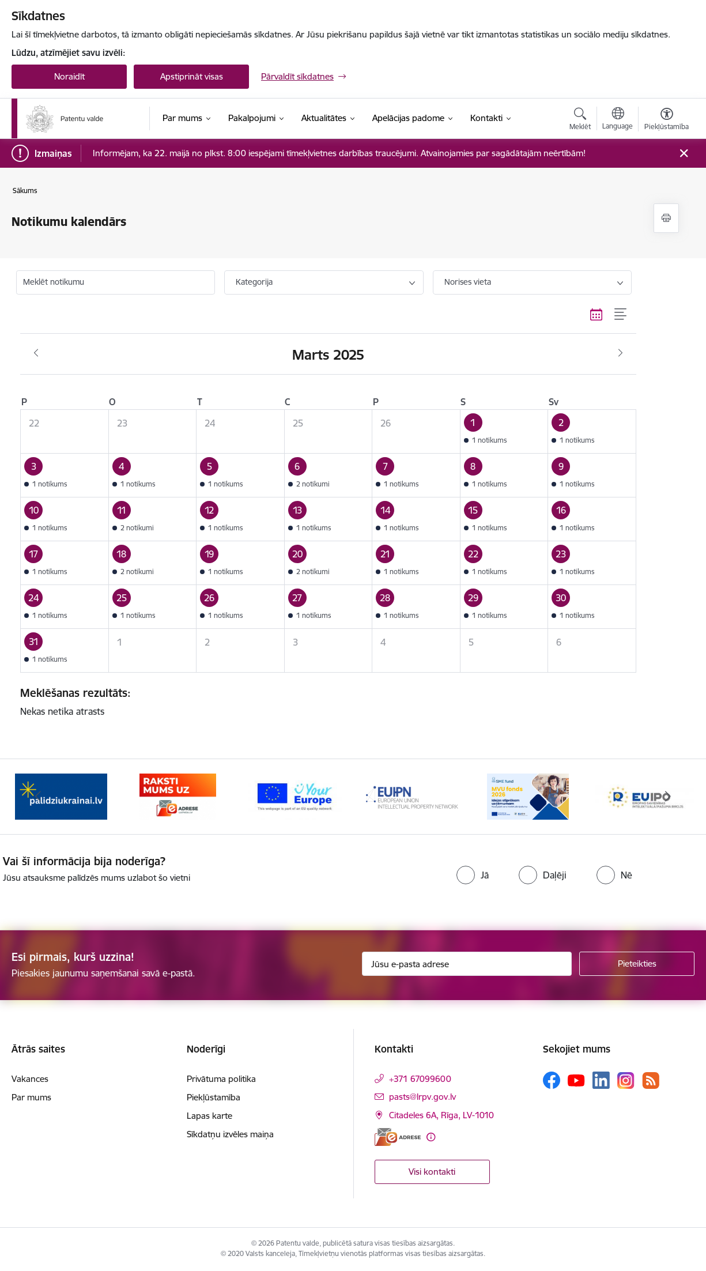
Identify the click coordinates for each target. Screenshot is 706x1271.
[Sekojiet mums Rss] (650, 1080)
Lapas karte (209, 1115)
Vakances (30, 1078)
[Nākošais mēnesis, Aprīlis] (620, 353)
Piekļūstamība (213, 1097)
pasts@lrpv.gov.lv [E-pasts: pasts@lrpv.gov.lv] (422, 1096)
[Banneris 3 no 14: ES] (295, 795)
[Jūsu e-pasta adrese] (467, 964)
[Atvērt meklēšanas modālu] (580, 120)
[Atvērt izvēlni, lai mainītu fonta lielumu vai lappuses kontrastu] (666, 120)
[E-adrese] (398, 1136)
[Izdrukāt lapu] (666, 218)
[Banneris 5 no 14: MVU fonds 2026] (528, 795)
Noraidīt (69, 76)
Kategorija (254, 282)
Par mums (31, 1097)
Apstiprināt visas (191, 76)
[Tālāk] (668, 797)
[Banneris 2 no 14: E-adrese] (177, 795)
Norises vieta (467, 282)
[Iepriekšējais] (38, 797)
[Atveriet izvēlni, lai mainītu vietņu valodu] (617, 120)
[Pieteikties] (636, 964)
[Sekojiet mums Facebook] (551, 1080)
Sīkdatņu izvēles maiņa (230, 1134)
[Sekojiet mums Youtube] (576, 1080)
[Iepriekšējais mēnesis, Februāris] (36, 353)
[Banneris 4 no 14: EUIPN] (412, 795)
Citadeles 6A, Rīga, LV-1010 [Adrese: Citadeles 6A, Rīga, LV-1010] (441, 1115)
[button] (504, 431)
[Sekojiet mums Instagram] (626, 1080)
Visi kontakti (432, 1171)
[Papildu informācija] (430, 1137)
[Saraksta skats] (621, 314)
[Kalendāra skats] (596, 314)
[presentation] (330, 877)
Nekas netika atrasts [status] (324, 701)
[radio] (472, 875)
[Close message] (684, 153)
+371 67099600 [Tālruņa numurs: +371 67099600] (420, 1078)
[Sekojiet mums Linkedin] (601, 1080)
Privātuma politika (221, 1078)
